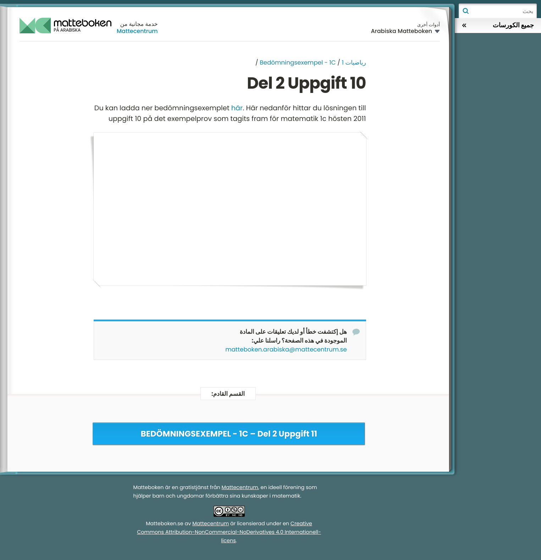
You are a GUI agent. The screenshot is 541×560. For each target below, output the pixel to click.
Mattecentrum (137, 31)
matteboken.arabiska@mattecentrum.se (286, 349)
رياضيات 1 (354, 62)
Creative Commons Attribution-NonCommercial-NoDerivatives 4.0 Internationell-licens (229, 532)
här (237, 108)
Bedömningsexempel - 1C (298, 62)
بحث (465, 11)
